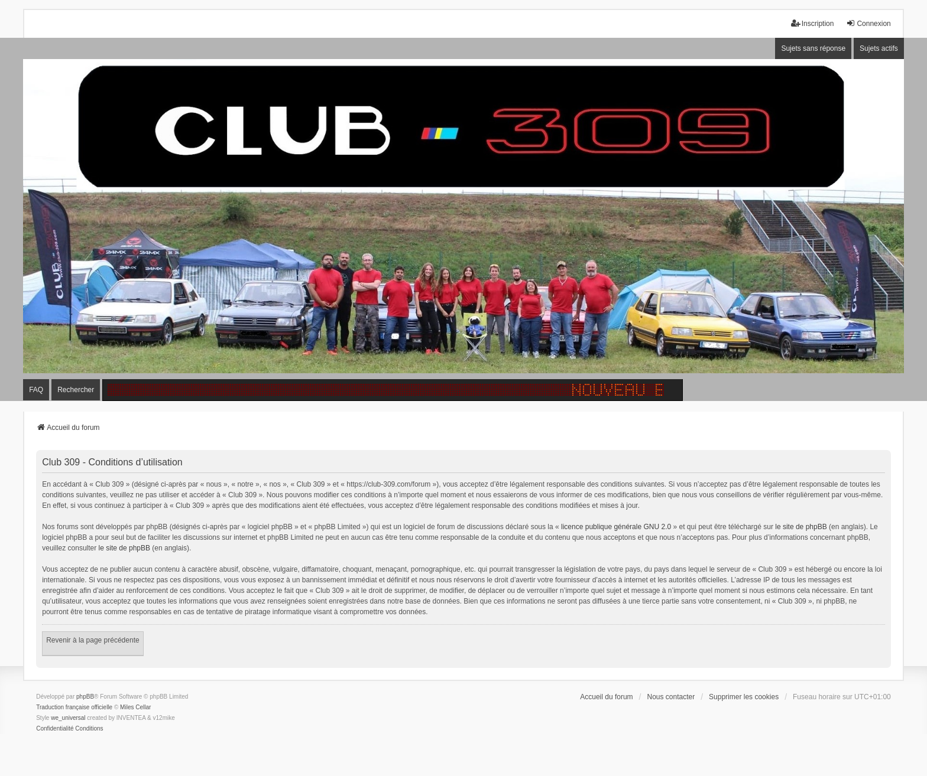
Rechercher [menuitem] (75, 390)
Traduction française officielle (74, 707)
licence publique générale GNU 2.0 (616, 527)
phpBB (85, 696)
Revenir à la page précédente (92, 640)
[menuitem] (54, 728)
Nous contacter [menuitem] (671, 697)
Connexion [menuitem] (868, 23)
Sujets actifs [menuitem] (879, 48)
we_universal (68, 718)
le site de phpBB (800, 527)
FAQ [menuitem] (36, 390)
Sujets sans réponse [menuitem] (813, 48)
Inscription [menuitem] (812, 23)
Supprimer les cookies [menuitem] (744, 697)
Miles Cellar (135, 707)
